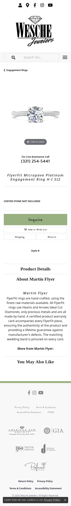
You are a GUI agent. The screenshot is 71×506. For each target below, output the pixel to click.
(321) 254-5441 (35, 161)
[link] (27, 5)
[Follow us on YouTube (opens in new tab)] (50, 5)
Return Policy (26, 481)
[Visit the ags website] (22, 431)
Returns (52, 237)
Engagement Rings (17, 70)
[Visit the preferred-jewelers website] (35, 466)
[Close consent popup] (65, 500)
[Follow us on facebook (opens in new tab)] (35, 5)
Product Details (35, 268)
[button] (20, 5)
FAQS (51, 412)
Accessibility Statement (29, 412)
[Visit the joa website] (48, 449)
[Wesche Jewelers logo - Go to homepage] (35, 30)
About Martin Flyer (35, 279)
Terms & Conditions (46, 407)
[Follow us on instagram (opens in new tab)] (42, 5)
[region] (35, 114)
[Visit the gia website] (53, 431)
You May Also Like (35, 361)
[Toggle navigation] (65, 57)
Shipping (20, 237)
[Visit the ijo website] (24, 449)
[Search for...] (41, 57)
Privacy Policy (22, 407)
